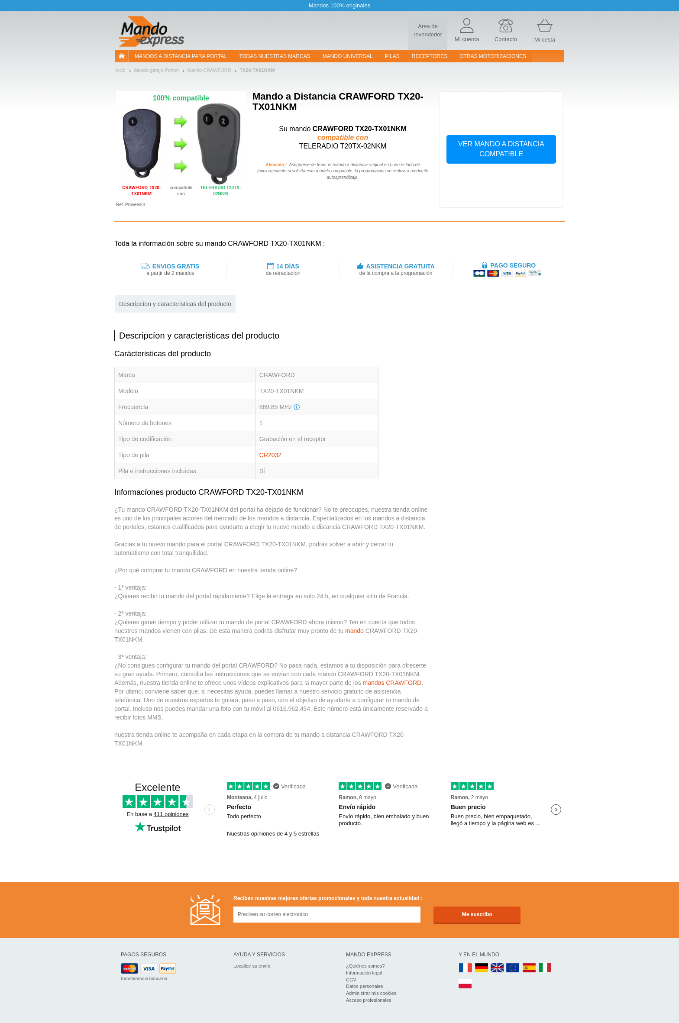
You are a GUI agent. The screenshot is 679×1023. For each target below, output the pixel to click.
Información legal (364, 972)
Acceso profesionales (368, 1000)
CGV (351, 979)
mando (354, 630)
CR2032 (270, 455)
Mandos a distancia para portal (181, 56)
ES (529, 968)
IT (545, 968)
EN (513, 968)
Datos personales (364, 986)
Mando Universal (348, 56)
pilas (392, 56)
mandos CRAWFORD (392, 682)
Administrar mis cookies (371, 993)
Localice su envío (251, 965)
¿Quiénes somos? (365, 965)
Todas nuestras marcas (274, 56)
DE (481, 968)
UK (497, 968)
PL (465, 984)
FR (465, 968)
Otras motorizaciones (492, 56)
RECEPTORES (429, 56)
